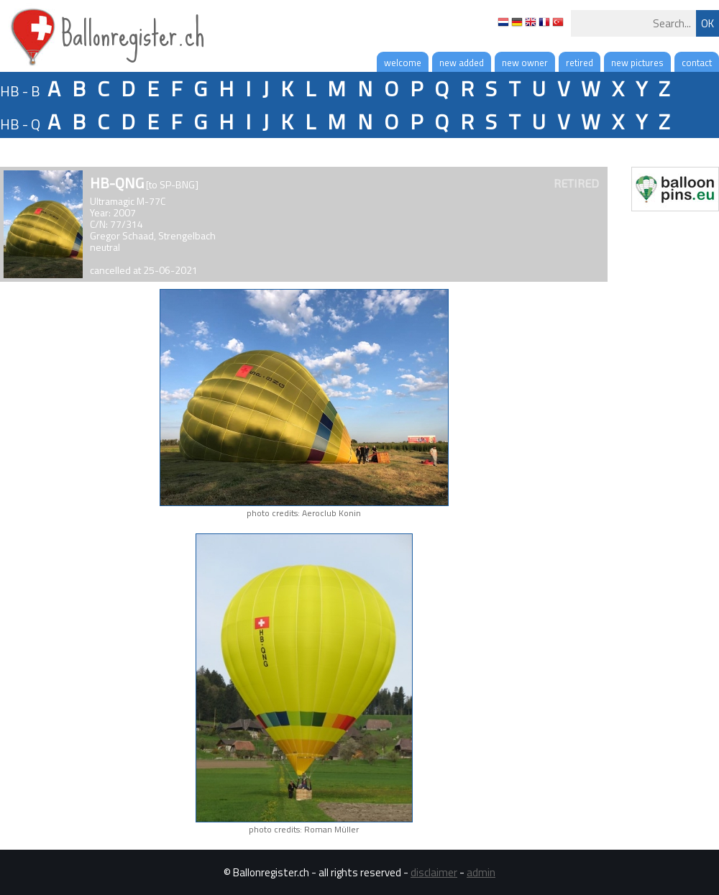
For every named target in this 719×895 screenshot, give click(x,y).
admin (481, 872)
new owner (525, 62)
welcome (402, 62)
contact (697, 62)
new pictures (637, 62)
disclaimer (434, 872)
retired (579, 62)
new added (461, 62)
